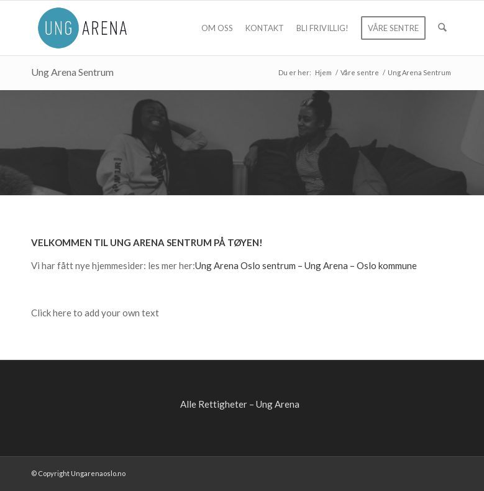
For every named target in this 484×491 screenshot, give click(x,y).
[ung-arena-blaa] (82, 28)
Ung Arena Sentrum (72, 72)
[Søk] (442, 28)
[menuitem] (218, 28)
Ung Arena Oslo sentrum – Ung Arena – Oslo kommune (306, 265)
